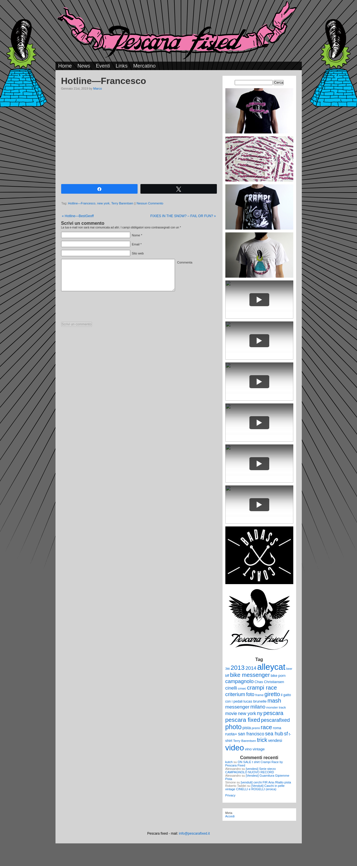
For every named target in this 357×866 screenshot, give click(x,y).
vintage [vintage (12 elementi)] (259, 749)
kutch (229, 762)
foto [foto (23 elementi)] (250, 694)
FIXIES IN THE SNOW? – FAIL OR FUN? (183, 216)
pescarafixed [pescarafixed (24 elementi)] (275, 720)
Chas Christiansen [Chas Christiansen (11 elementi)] (269, 682)
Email (136, 244)
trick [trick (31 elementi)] (262, 740)
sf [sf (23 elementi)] (286, 734)
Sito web (138, 253)
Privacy (230, 795)
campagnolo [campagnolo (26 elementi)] (239, 681)
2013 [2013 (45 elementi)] (238, 667)
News (84, 66)
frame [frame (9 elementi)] (259, 695)
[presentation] (104, 308)
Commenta (185, 262)
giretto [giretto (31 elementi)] (272, 694)
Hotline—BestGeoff (78, 216)
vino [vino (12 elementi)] (248, 749)
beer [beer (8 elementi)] (289, 668)
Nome (136, 235)
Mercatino (144, 66)
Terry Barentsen (122, 203)
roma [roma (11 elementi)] (277, 728)
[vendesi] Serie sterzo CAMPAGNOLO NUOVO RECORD (250, 770)
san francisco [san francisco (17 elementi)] (251, 733)
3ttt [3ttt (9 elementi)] (227, 668)
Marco (97, 88)
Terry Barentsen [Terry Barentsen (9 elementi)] (244, 740)
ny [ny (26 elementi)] (259, 713)
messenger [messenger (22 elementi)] (237, 707)
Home (65, 66)
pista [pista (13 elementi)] (247, 727)
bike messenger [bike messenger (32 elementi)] (250, 675)
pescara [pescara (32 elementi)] (273, 713)
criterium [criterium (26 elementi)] (235, 694)
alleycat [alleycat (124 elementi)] (271, 666)
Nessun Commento (150, 203)
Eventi (103, 66)
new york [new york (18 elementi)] (247, 713)
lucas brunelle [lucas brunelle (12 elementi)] (255, 701)
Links (122, 66)
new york (103, 203)
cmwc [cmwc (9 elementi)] (242, 688)
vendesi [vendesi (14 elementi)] (275, 740)
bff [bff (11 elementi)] (227, 675)
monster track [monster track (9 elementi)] (276, 707)
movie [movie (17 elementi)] (231, 713)
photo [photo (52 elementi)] (233, 727)
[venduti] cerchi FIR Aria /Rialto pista (266, 782)
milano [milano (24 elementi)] (257, 707)
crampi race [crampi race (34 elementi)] (262, 687)
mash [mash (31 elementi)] (274, 700)
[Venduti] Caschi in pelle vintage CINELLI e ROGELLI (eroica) (255, 787)
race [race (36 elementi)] (266, 727)
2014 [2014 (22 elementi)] (250, 668)
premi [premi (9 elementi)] (256, 728)
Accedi (230, 816)
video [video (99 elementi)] (234, 747)
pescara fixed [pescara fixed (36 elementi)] (242, 719)
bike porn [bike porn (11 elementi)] (278, 675)
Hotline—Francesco (81, 203)
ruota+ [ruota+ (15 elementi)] (231, 734)
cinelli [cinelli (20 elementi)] (231, 688)
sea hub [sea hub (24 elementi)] (274, 734)
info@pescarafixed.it (194, 833)
